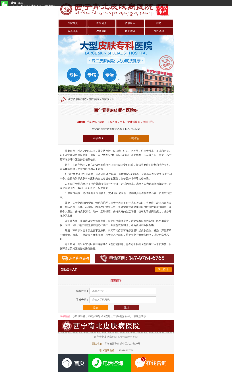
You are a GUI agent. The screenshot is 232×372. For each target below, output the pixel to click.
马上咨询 (163, 269)
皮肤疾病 (94, 99)
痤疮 (158, 23)
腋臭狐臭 (73, 31)
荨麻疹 (105, 99)
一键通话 (134, 138)
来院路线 (159, 31)
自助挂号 (130, 31)
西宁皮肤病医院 (77, 99)
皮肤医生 (130, 23)
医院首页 (73, 23)
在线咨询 (101, 31)
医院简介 (101, 23)
